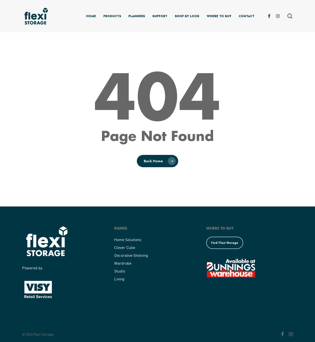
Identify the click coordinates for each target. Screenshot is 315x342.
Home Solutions (127, 239)
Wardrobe (122, 263)
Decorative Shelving (131, 255)
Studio (119, 271)
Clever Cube (124, 247)
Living (119, 278)
